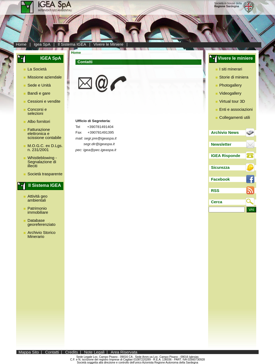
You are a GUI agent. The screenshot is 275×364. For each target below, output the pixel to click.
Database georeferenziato (41, 222)
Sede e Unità (39, 85)
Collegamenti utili (234, 117)
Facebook (220, 179)
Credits (71, 352)
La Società (36, 69)
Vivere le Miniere (108, 44)
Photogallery (230, 85)
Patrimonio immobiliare (37, 210)
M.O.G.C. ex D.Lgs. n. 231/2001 (45, 147)
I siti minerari (230, 69)
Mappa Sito (29, 352)
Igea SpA (42, 44)
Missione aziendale (44, 77)
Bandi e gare (38, 93)
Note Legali (94, 352)
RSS (215, 190)
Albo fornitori (38, 121)
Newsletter (221, 144)
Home (21, 44)
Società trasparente (44, 174)
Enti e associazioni (236, 109)
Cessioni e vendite (43, 101)
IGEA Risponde (225, 155)
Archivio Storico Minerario (41, 234)
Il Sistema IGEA (72, 44)
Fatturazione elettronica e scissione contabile (44, 133)
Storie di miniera (233, 77)
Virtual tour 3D (232, 101)
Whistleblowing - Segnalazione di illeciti (42, 161)
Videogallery (230, 93)
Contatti (52, 352)
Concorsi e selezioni (37, 111)
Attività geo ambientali (37, 198)
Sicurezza (220, 167)
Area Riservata (124, 352)
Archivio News (225, 132)
